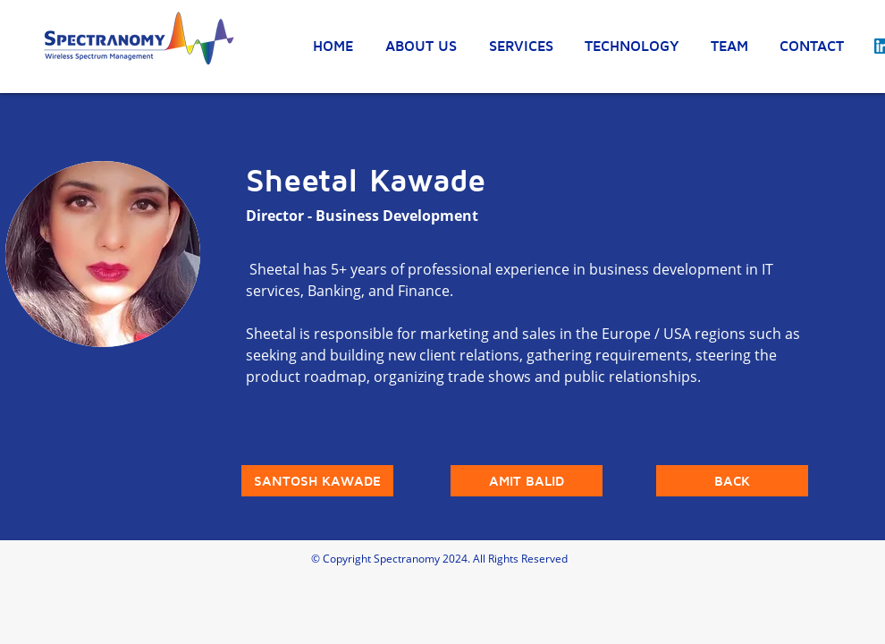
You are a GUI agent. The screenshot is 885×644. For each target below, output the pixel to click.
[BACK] (732, 480)
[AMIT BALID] (527, 480)
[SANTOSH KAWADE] (317, 480)
